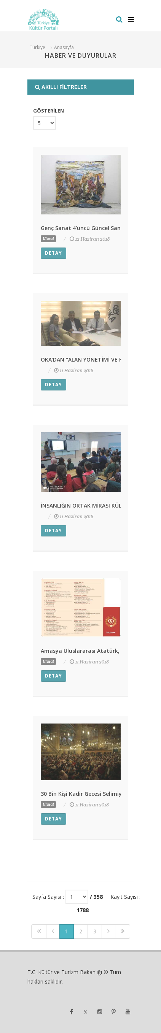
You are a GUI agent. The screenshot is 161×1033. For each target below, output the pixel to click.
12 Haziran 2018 (90, 239)
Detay (53, 253)
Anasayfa (64, 47)
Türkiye (37, 47)
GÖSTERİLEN (48, 110)
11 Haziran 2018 (73, 370)
